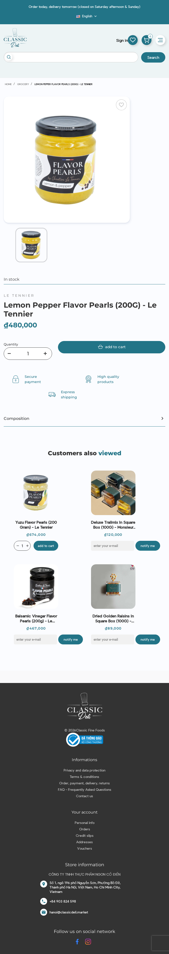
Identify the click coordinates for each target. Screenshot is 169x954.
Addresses (84, 842)
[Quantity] (28, 353)
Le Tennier (19, 295)
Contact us (84, 796)
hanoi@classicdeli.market (69, 912)
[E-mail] (112, 546)
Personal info (84, 822)
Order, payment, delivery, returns (84, 783)
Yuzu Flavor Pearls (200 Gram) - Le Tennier (36, 524)
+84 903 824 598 (63, 901)
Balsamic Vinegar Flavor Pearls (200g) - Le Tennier (36, 618)
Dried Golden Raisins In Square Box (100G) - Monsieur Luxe (113, 618)
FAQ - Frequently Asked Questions (84, 789)
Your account (85, 812)
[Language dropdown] (87, 16)
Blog (73, 17)
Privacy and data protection (84, 770)
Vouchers (84, 848)
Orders (84, 829)
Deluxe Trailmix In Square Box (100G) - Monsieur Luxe (113, 525)
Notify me (148, 546)
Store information (84, 864)
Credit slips (85, 835)
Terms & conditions (84, 776)
